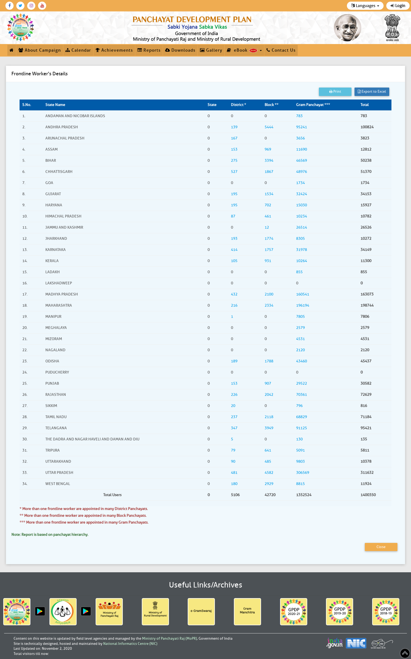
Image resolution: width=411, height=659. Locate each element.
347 (234, 428)
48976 (301, 171)
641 (268, 450)
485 (268, 461)
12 (267, 227)
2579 (300, 327)
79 (233, 450)
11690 (301, 149)
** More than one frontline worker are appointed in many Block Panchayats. (83, 515)
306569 (302, 472)
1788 (269, 361)
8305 (300, 238)
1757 (269, 249)
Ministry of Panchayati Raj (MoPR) (169, 638)
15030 (301, 205)
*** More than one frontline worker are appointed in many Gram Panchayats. (84, 522)
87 (233, 216)
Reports (149, 50)
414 (234, 249)
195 (234, 194)
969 (268, 149)
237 (234, 417)
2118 (269, 417)
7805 (300, 316)
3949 (269, 428)
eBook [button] (244, 50)
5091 (300, 450)
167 (234, 138)
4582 (269, 472)
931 (268, 261)
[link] (197, 27)
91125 (301, 428)
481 (234, 472)
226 (234, 394)
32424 (301, 194)
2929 (269, 483)
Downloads (180, 50)
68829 (301, 417)
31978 (301, 249)
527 (234, 171)
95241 (301, 127)
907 (268, 383)
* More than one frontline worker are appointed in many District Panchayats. (84, 508)
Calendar (78, 50)
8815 (300, 483)
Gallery (211, 50)
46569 (301, 160)
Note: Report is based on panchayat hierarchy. (49, 534)
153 (234, 149)
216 (234, 305)
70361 (301, 394)
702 (268, 205)
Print (335, 91)
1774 (269, 238)
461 (268, 216)
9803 (300, 461)
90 (233, 461)
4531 (300, 339)
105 (234, 261)
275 (234, 160)
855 (299, 272)
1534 (269, 194)
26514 (301, 227)
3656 (300, 138)
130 (299, 439)
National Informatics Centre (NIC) (130, 643)
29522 (301, 383)
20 (233, 405)
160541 (302, 294)
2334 (269, 305)
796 (299, 405)
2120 (300, 350)
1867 (269, 171)
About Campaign (39, 50)
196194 (302, 305)
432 (234, 294)
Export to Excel (372, 91)
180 (234, 483)
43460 (301, 361)
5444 (269, 127)
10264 (301, 261)
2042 (269, 394)
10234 (301, 216)
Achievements (114, 50)
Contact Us (281, 50)
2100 (269, 294)
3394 (269, 160)
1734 (300, 183)
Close (381, 547)
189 (234, 361)
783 (299, 116)
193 (234, 238)
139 (234, 127)
